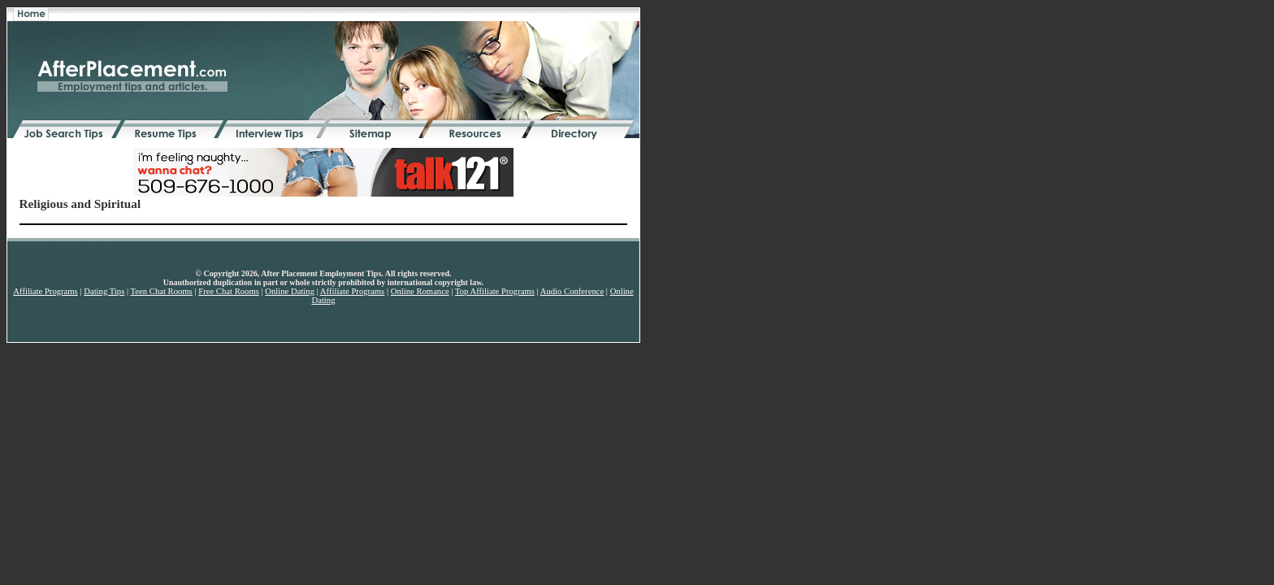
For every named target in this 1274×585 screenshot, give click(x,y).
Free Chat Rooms (228, 291)
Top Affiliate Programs (495, 291)
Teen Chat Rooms (162, 291)
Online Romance (420, 291)
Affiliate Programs (45, 291)
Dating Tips (104, 291)
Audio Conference (572, 291)
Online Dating (289, 291)
